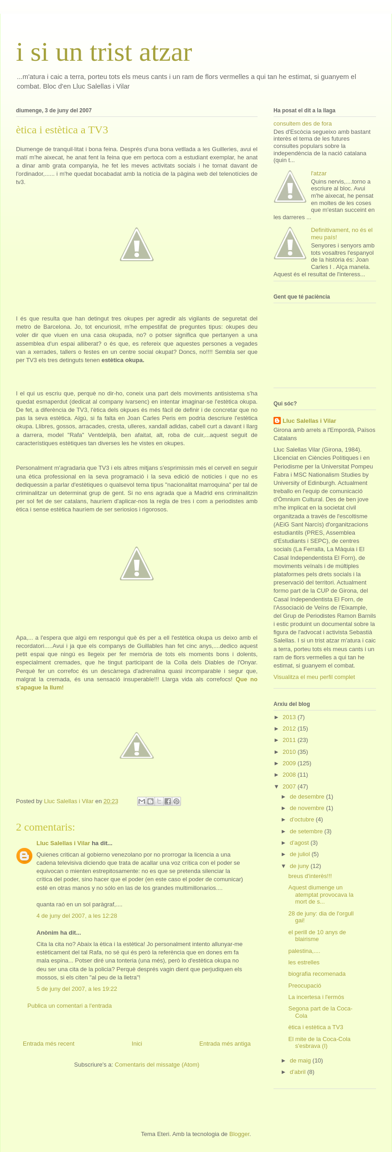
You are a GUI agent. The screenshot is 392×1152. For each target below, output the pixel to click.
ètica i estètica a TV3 (315, 1027)
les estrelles (304, 962)
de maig (301, 1060)
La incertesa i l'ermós (316, 997)
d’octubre (303, 819)
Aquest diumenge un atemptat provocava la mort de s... (320, 894)
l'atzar (318, 173)
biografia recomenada (317, 973)
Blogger (239, 1134)
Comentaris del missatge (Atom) (157, 1064)
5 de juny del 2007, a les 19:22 (76, 988)
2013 (290, 717)
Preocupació (304, 985)
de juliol (301, 854)
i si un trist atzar (104, 52)
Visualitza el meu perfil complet (314, 676)
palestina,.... (304, 950)
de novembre (308, 808)
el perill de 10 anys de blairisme (317, 936)
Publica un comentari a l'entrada (69, 1005)
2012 (290, 728)
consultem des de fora (302, 123)
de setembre (307, 831)
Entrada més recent (48, 1043)
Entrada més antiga (225, 1043)
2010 (290, 751)
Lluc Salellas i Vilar (63, 843)
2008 (290, 774)
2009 (290, 763)
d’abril (298, 1071)
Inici (137, 1043)
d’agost (300, 842)
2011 (290, 739)
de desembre (308, 796)
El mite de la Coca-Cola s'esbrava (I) (319, 1043)
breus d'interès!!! (310, 876)
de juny (300, 866)
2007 (290, 786)
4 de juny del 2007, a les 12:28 (76, 915)
